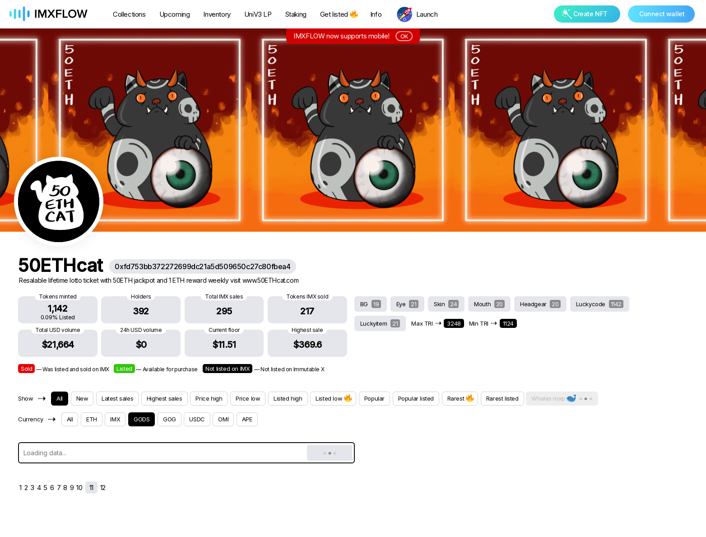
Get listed (338, 14)
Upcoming (174, 14)
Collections (129, 14)
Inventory (216, 14)
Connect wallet (661, 14)
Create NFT (585, 14)
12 (103, 487)
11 (91, 487)
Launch (427, 14)
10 (79, 487)
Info (375, 14)
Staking (296, 14)
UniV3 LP (258, 14)
